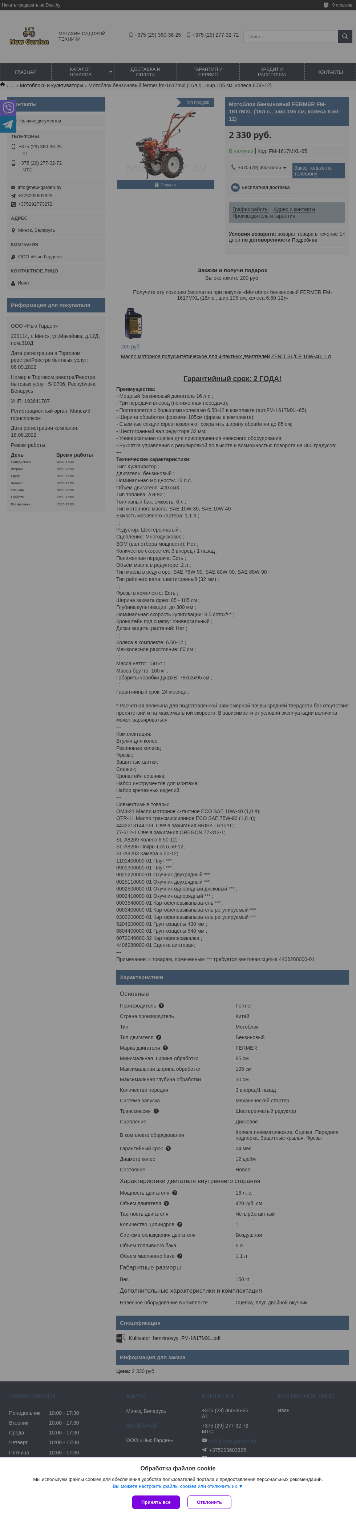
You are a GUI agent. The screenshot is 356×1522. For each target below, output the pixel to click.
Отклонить (209, 1502)
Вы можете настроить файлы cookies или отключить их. (175, 1486)
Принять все (156, 1502)
